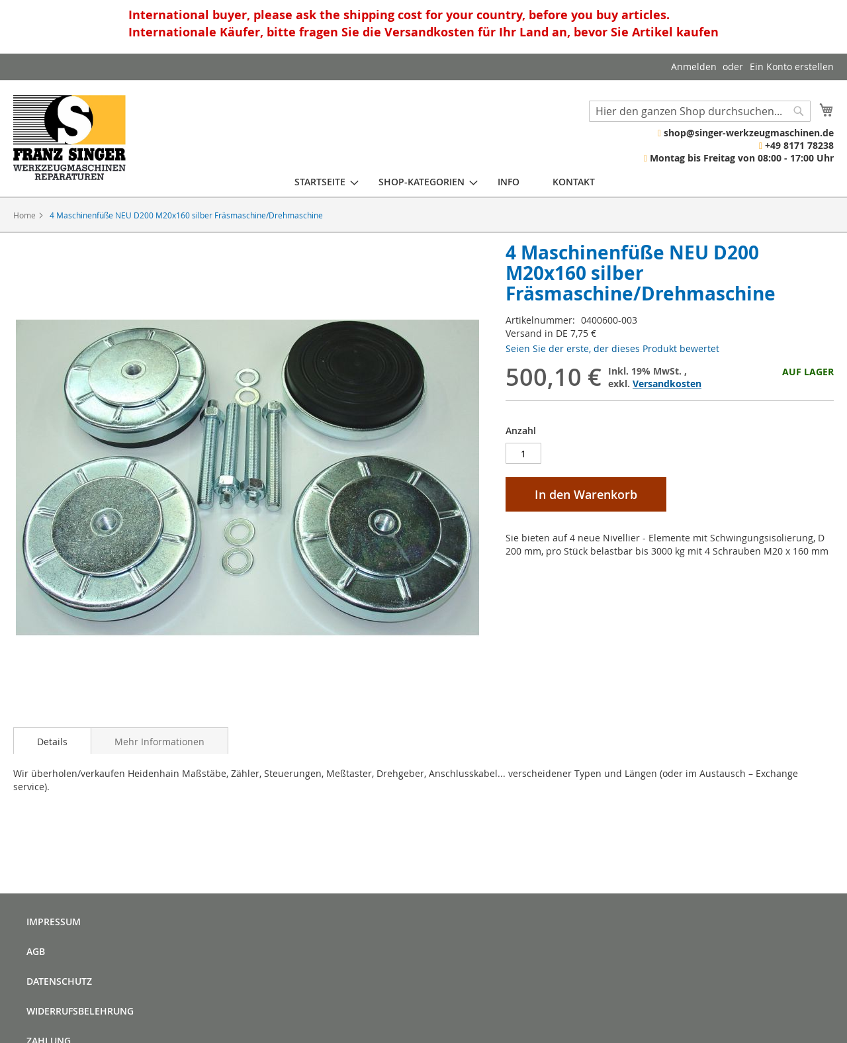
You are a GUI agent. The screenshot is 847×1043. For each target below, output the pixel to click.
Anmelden (694, 66)
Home (24, 215)
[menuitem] (320, 182)
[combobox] (700, 111)
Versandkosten (667, 383)
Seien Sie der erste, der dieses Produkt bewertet (612, 348)
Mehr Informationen (159, 741)
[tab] (52, 740)
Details (52, 741)
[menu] (444, 182)
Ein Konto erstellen (792, 66)
